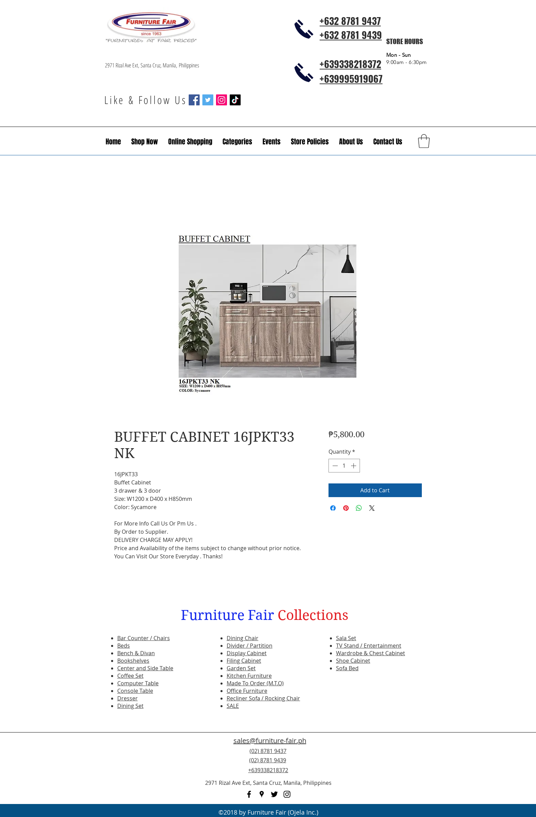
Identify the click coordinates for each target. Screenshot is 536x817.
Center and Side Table (145, 668)
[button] (271, 141)
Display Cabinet (247, 653)
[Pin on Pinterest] (346, 508)
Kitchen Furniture (249, 675)
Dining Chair (242, 638)
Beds (123, 645)
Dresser (127, 698)
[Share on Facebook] (333, 508)
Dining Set (130, 706)
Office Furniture (247, 691)
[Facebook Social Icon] (194, 99)
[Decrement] (334, 465)
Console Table (135, 691)
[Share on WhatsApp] (359, 508)
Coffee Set (130, 675)
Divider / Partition (249, 645)
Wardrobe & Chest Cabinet (370, 653)
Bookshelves (133, 660)
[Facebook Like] (389, 764)
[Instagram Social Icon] (221, 99)
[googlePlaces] (261, 794)
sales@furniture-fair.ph (269, 740)
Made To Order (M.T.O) (255, 683)
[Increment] (354, 465)
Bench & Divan (136, 653)
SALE (233, 706)
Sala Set (346, 638)
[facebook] (249, 794)
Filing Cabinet (244, 660)
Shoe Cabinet (353, 660)
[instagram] (287, 794)
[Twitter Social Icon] (207, 99)
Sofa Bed (347, 668)
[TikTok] (235, 99)
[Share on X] (372, 508)
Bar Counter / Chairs (143, 638)
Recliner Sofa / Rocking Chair (263, 698)
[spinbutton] (344, 465)
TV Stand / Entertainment (368, 645)
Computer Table (138, 683)
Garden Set (241, 668)
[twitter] (274, 794)
